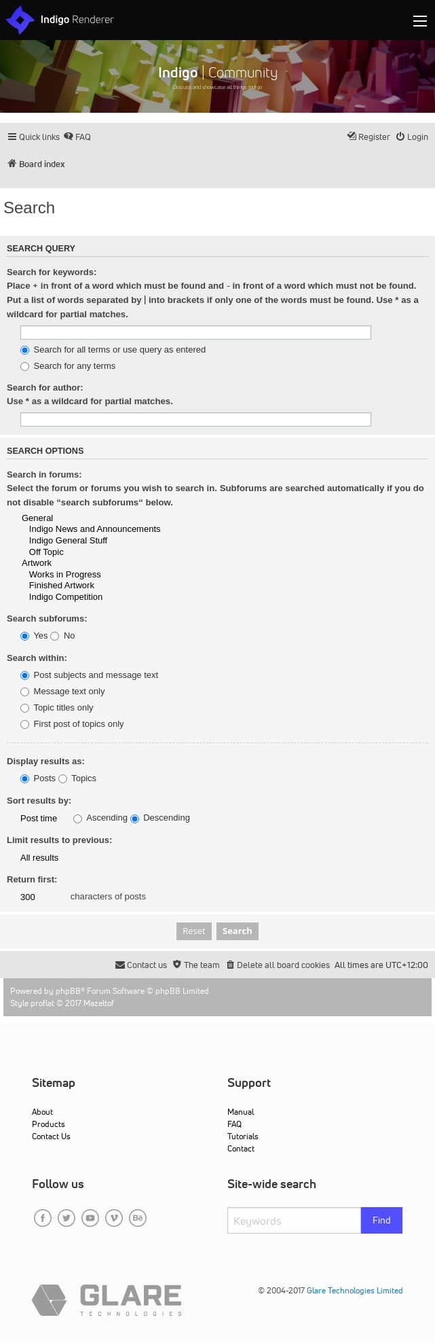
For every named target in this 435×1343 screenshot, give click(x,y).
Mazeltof (98, 1003)
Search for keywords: (51, 272)
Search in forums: (44, 474)
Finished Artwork (224, 586)
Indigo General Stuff (224, 541)
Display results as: (46, 761)
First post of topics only (72, 724)
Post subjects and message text (89, 675)
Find (382, 1220)
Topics (77, 778)
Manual (240, 1111)
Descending (160, 818)
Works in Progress (224, 575)
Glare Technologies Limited (355, 1290)
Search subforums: (47, 618)
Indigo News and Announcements (224, 529)
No (62, 636)
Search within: (37, 657)
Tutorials (243, 1136)
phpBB (68, 991)
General (224, 518)
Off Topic (224, 552)
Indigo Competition (224, 597)
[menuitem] (77, 137)
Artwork (224, 563)
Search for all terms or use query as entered (113, 350)
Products (48, 1124)
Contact (240, 1148)
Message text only (62, 691)
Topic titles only (57, 708)
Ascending (100, 818)
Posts (38, 778)
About (42, 1111)
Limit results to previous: (59, 840)
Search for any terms (67, 366)
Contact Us (51, 1136)
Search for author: (45, 387)
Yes (34, 636)
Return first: (32, 879)
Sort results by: (39, 800)
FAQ (234, 1124)
